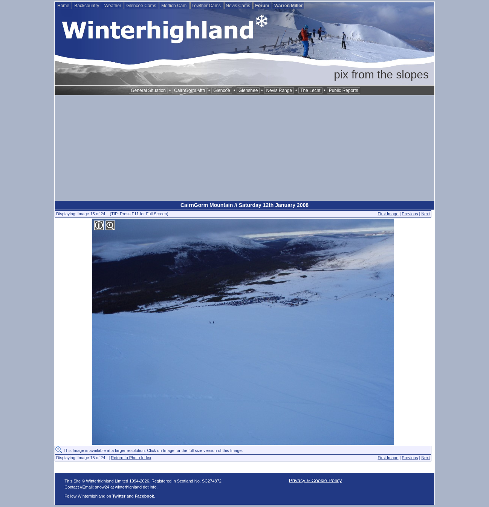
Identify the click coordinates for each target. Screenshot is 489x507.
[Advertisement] (244, 148)
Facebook (144, 496)
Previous (410, 213)
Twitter (118, 496)
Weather (113, 5)
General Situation (148, 90)
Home (63, 5)
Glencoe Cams (141, 5)
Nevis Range (279, 90)
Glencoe (221, 90)
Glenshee (248, 90)
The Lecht (310, 90)
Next (425, 213)
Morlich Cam (174, 5)
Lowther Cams (207, 5)
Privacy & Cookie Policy (315, 480)
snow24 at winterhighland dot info (125, 487)
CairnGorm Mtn (189, 90)
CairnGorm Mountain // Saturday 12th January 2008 (244, 205)
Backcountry (87, 5)
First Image (388, 213)
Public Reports (343, 90)
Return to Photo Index (131, 457)
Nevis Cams (238, 5)
